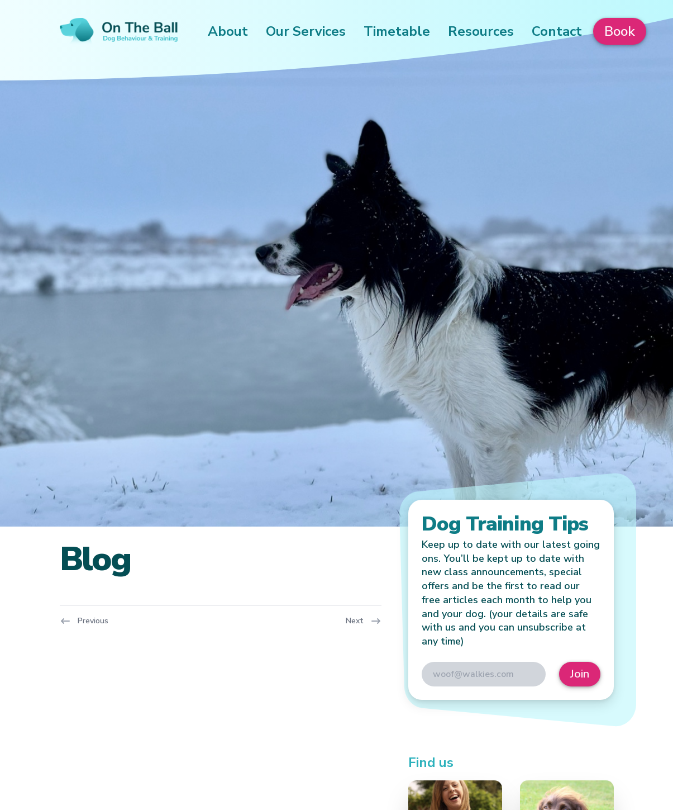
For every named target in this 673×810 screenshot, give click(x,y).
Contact (557, 31)
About (228, 31)
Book (619, 31)
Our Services (306, 31)
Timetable (397, 31)
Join (579, 673)
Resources (481, 31)
